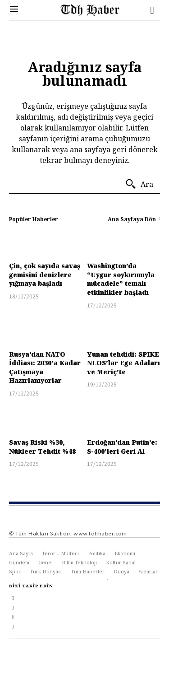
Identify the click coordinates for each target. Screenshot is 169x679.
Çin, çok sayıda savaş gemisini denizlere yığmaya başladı (44, 274)
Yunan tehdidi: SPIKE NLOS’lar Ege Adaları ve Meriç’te (123, 363)
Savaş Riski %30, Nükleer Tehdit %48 (42, 447)
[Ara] (139, 184)
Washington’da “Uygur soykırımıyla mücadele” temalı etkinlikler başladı (121, 279)
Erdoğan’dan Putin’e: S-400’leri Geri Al (122, 447)
